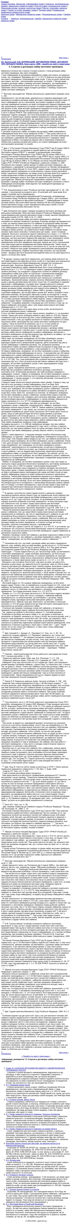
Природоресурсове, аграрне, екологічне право (21, 8)
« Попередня (6, 58)
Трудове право (45, 10)
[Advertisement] (36, 38)
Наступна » (64, 58)
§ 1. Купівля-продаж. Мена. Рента (20, 1100)
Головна (4, 19)
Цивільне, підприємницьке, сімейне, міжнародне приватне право (39, 19)
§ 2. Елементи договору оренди (19, 1175)
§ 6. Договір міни (13, 1160)
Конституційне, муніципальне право (50, 6)
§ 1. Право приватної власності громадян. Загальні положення (33, 1114)
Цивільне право (7, 14)
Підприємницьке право (52, 14)
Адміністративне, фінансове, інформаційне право (22, 4)
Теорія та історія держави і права (22, 10)
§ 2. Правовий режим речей (18, 1085)
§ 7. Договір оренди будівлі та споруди (22, 1189)
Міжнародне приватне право (28, 14)
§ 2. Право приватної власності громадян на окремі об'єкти (31, 1129)
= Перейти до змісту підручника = (36, 1056)
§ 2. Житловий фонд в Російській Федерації (24, 1204)
